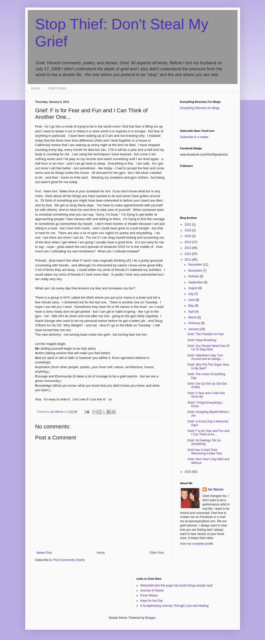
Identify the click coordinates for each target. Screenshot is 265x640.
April (191, 311)
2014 (188, 242)
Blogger (150, 617)
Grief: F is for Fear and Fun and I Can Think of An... (208, 432)
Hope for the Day (151, 600)
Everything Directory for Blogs (200, 108)
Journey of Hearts (152, 590)
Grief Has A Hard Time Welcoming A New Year (204, 451)
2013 (188, 248)
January (194, 329)
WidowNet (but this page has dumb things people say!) (176, 585)
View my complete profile (196, 543)
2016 (188, 230)
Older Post (157, 552)
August (193, 288)
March (192, 317)
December (195, 264)
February (194, 323)
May (191, 305)
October (194, 276)
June (191, 300)
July (191, 294)
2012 (188, 254)
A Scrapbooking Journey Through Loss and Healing (174, 605)
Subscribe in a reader (194, 137)
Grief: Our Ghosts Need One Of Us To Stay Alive (208, 347)
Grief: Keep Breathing (201, 340)
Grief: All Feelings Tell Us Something (204, 442)
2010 (188, 471)
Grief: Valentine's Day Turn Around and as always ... (205, 357)
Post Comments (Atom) (69, 560)
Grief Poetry (57, 88)
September (196, 282)
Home (35, 88)
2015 (188, 236)
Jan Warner (216, 489)
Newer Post (44, 552)
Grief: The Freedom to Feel (205, 334)
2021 (188, 224)
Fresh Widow (149, 595)
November (195, 270)
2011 (188, 259)
